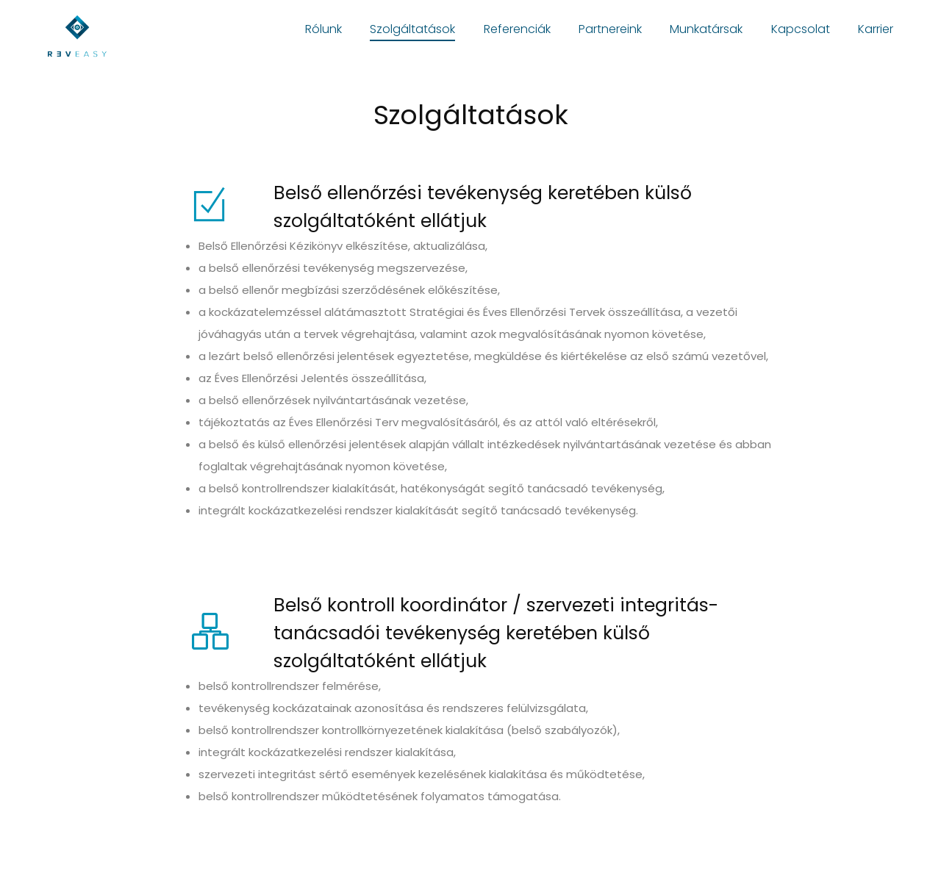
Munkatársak (706, 29)
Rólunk (323, 29)
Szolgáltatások (412, 29)
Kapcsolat (800, 29)
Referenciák (517, 29)
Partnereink (610, 29)
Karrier (875, 29)
